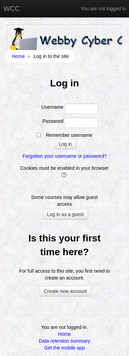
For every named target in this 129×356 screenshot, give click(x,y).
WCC (11, 8)
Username (52, 107)
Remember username (69, 135)
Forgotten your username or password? (64, 156)
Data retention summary (64, 341)
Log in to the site (51, 56)
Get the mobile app (64, 348)
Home (64, 334)
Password (52, 121)
